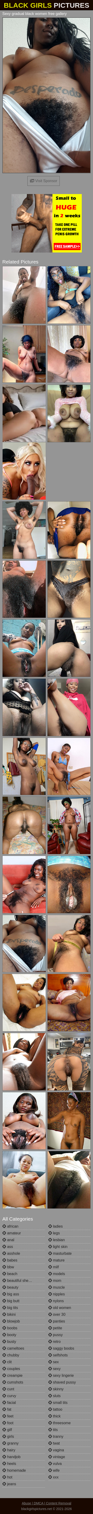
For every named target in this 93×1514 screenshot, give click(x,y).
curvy (9, 1396)
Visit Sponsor (43, 181)
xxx (53, 1477)
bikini (9, 1314)
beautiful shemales (20, 1281)
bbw (8, 1267)
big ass (10, 1294)
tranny (55, 1436)
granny (10, 1443)
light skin (58, 1247)
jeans (9, 1484)
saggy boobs (61, 1348)
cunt (8, 1389)
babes (9, 1260)
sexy (54, 1369)
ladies (55, 1226)
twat (54, 1443)
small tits (58, 1403)
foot (7, 1423)
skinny (56, 1389)
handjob (11, 1457)
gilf (7, 1430)
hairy (8, 1450)
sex (53, 1362)
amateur (11, 1233)
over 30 (57, 1314)
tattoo (55, 1409)
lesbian (56, 1240)
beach (9, 1274)
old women (59, 1308)
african (10, 1226)
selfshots (58, 1355)
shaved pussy (62, 1382)
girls (8, 1436)
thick (54, 1416)
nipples (56, 1294)
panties (56, 1321)
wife (54, 1470)
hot (7, 1477)
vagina (56, 1450)
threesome (59, 1423)
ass (7, 1247)
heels (9, 1464)
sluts (54, 1396)
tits (53, 1430)
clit (7, 1362)
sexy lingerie (61, 1375)
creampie (12, 1375)
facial (9, 1403)
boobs (9, 1328)
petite (55, 1328)
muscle (56, 1287)
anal (8, 1240)
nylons (56, 1301)
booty (9, 1335)
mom (54, 1281)
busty (9, 1342)
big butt (10, 1301)
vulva (55, 1464)
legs (54, 1233)
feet (7, 1416)
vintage (56, 1457)
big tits (10, 1308)
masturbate (60, 1253)
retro (54, 1342)
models (56, 1274)
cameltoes (13, 1348)
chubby (10, 1355)
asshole (11, 1253)
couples (11, 1369)
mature (56, 1260)
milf (53, 1267)
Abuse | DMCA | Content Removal (46, 1503)
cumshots (12, 1382)
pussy (55, 1335)
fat (6, 1409)
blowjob (11, 1321)
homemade (14, 1470)
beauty (10, 1287)
